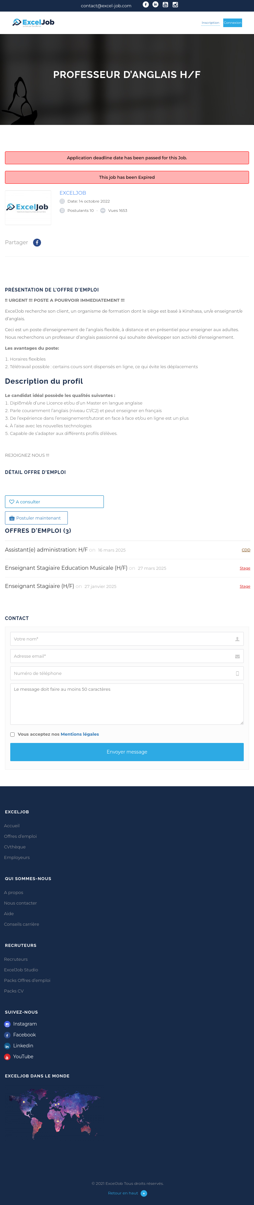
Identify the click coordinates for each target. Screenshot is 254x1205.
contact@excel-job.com (106, 5)
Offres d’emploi (20, 836)
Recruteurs (16, 959)
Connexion (233, 22)
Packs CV (14, 990)
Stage (245, 568)
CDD (246, 550)
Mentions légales (80, 734)
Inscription (210, 22)
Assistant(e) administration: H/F (46, 550)
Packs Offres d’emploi (27, 980)
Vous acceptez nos (54, 734)
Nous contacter (20, 903)
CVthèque (15, 846)
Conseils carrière (21, 924)
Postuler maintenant (35, 518)
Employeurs (17, 857)
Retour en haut (128, 1192)
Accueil (12, 825)
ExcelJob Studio (21, 969)
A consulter (24, 501)
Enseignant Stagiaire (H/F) (39, 586)
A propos (13, 892)
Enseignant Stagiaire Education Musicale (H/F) (66, 568)
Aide (9, 913)
